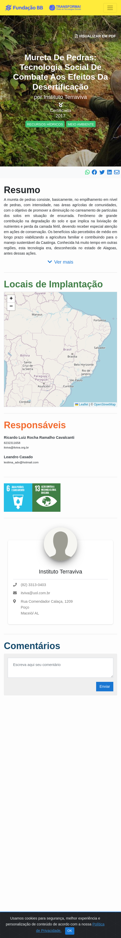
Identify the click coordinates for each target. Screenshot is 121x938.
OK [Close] (69, 931)
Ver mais (60, 262)
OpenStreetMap (105, 404)
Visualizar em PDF (95, 36)
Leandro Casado (18, 457)
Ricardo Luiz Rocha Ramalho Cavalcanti (39, 437)
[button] (11, 299)
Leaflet (81, 404)
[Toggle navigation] (110, 8)
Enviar (104, 686)
